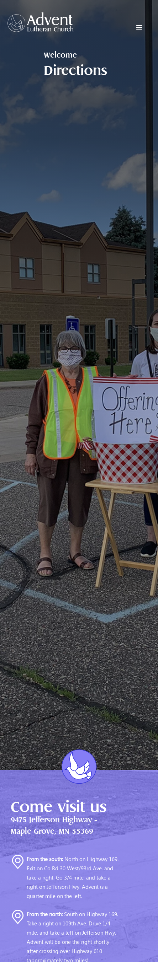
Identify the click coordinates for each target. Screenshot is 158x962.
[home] (37, 22)
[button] (139, 28)
